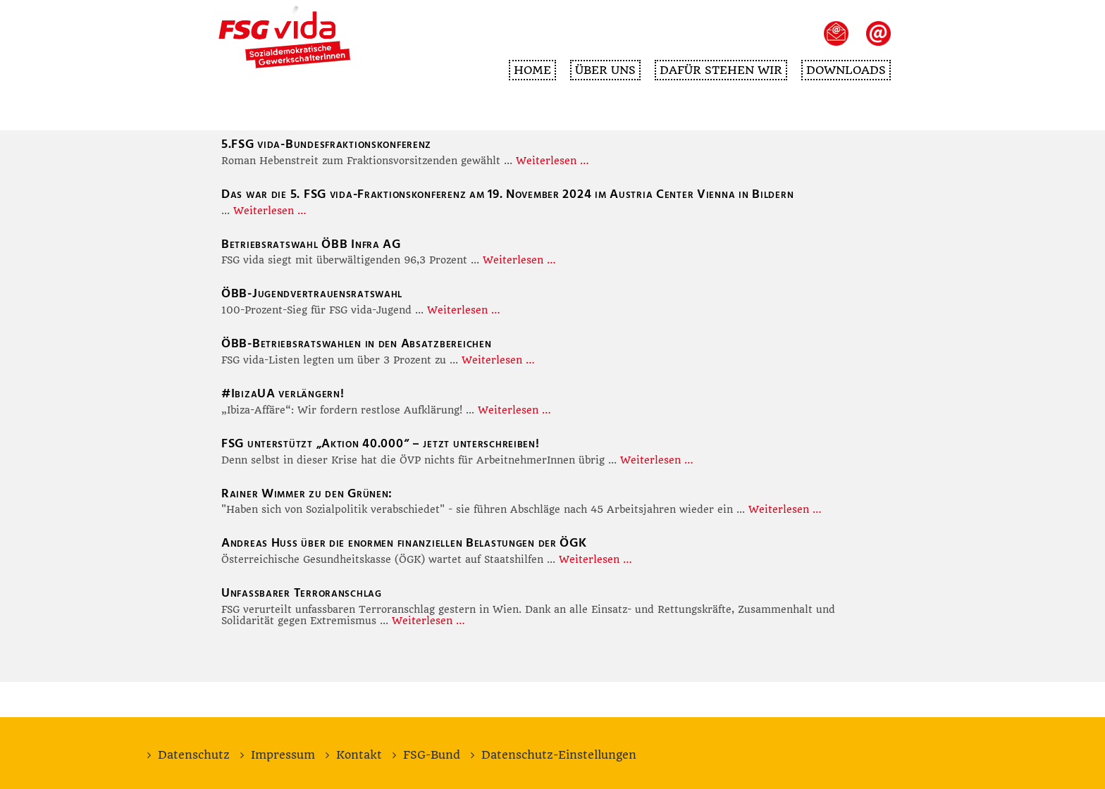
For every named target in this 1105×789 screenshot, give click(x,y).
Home (532, 70)
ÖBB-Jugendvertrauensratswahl (311, 293)
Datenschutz (194, 755)
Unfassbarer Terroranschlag (301, 593)
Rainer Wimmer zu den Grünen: (307, 493)
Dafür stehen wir (721, 70)
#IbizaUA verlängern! (282, 393)
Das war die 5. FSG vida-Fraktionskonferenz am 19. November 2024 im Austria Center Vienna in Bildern (507, 194)
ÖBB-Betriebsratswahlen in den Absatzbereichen (356, 343)
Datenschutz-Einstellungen (558, 755)
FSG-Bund (431, 755)
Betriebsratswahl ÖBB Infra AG (311, 244)
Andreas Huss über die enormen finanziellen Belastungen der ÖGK (404, 543)
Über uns (605, 70)
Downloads (846, 70)
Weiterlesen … (552, 160)
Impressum (283, 755)
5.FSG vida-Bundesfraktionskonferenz (326, 144)
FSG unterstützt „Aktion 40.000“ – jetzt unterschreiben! (380, 443)
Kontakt (359, 755)
